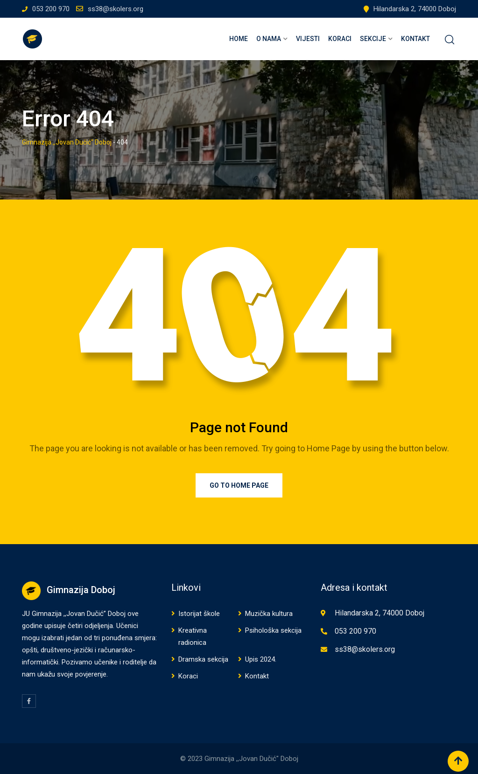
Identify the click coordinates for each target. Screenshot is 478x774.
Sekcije (373, 38)
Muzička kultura (269, 613)
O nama (268, 38)
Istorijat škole (199, 613)
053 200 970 (51, 9)
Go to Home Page (239, 485)
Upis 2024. (260, 659)
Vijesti (308, 38)
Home (238, 38)
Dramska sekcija (203, 659)
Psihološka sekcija (273, 630)
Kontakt (415, 38)
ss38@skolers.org (115, 9)
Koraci (339, 38)
